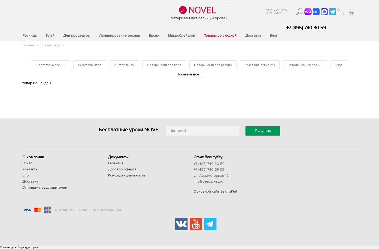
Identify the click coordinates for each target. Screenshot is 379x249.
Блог (26, 175)
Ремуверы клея (89, 65)
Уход (339, 65)
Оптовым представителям (44, 187)
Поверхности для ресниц (213, 65)
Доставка (30, 181)
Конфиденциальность (126, 175)
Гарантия (116, 163)
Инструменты (124, 65)
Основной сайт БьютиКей (215, 191)
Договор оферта (122, 169)
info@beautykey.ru (208, 181)
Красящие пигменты (260, 65)
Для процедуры (52, 45)
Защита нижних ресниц (305, 65)
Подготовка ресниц (50, 65)
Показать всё (187, 74)
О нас (27, 163)
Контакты (30, 169)
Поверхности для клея (164, 65)
